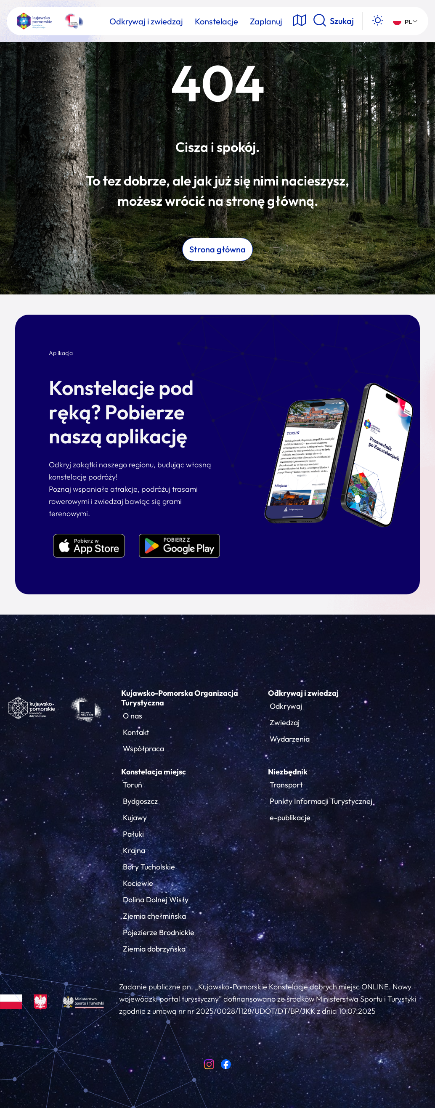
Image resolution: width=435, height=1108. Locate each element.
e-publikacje (290, 817)
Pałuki (133, 834)
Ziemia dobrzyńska (154, 949)
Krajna (134, 850)
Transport (286, 785)
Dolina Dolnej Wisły (155, 899)
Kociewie (138, 883)
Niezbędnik (288, 772)
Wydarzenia (290, 739)
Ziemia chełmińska (154, 916)
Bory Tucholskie (149, 867)
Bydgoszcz (140, 801)
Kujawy (135, 817)
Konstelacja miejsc (153, 772)
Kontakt (136, 732)
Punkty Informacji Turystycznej (321, 801)
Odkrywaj (286, 706)
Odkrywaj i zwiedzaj (303, 693)
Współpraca (143, 748)
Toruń (132, 785)
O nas (132, 716)
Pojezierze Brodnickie (158, 932)
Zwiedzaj (285, 722)
